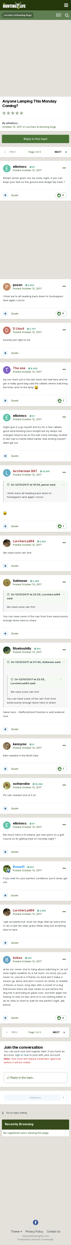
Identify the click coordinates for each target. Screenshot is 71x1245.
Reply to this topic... (21, 1077)
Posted (27, 170)
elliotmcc (12, 123)
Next (58, 151)
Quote (14, 195)
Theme (16, 1231)
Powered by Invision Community (36, 1239)
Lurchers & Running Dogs (41, 126)
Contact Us (53, 1231)
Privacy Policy (34, 1231)
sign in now (22, 1054)
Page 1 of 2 (35, 151)
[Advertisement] (35, 57)
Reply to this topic (36, 138)
